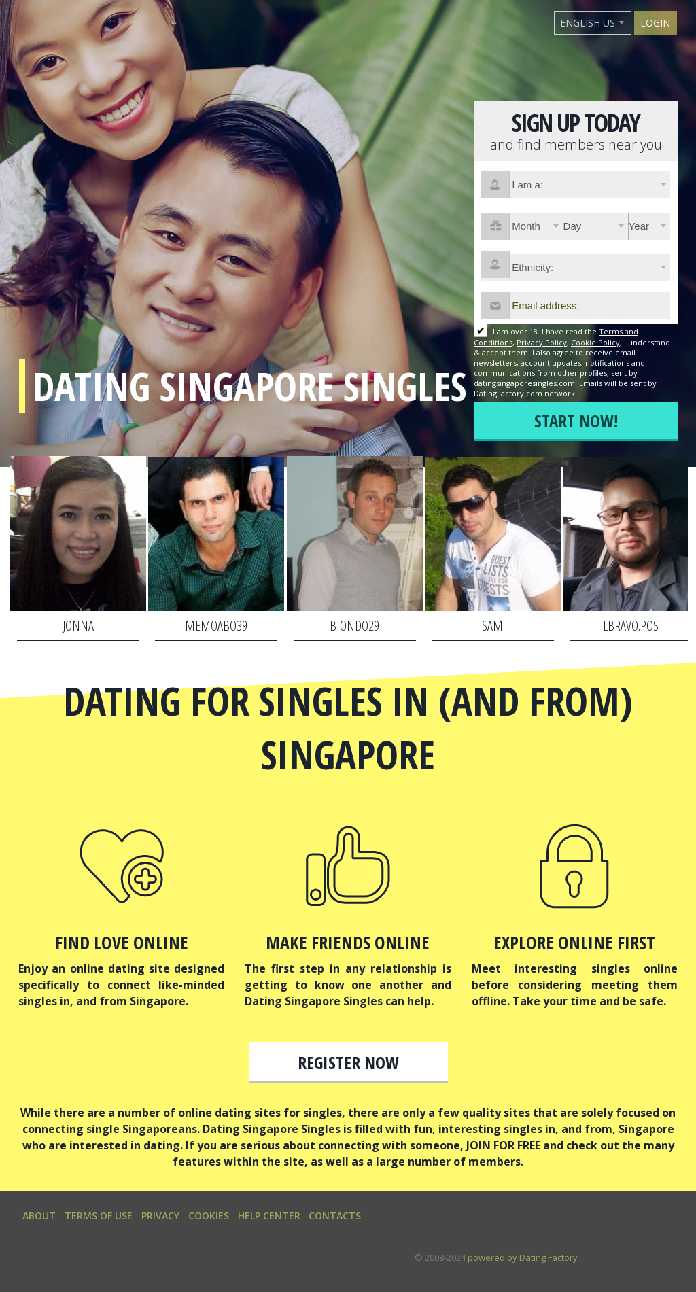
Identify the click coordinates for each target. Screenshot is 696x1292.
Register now (348, 1062)
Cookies (208, 1215)
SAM (492, 625)
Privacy (160, 1215)
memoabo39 (216, 625)
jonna (78, 625)
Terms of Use (99, 1215)
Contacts (335, 1215)
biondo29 (354, 625)
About (39, 1215)
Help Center (269, 1215)
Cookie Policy (595, 342)
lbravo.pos (631, 625)
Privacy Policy (542, 342)
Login (655, 22)
